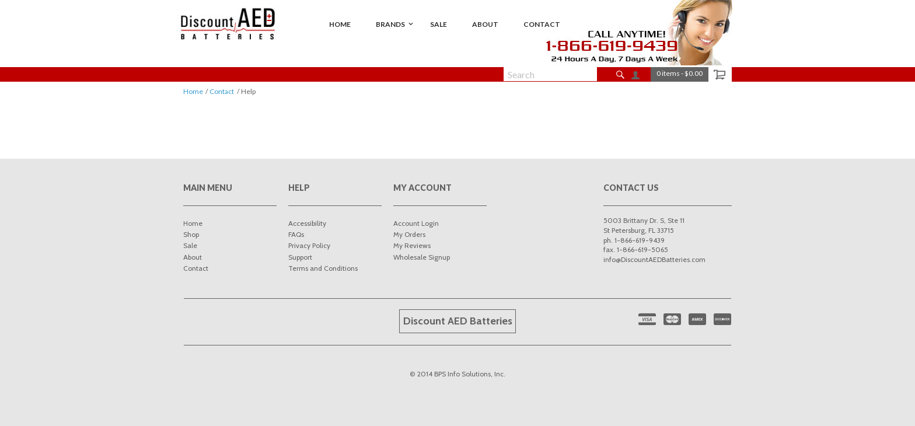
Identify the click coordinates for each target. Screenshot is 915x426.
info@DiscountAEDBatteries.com (654, 259)
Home (193, 91)
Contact (221, 91)
